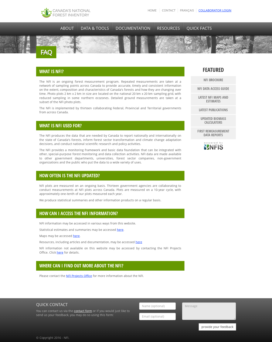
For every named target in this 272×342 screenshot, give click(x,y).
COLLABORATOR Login (214, 10)
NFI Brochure (213, 80)
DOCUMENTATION (133, 28)
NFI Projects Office (79, 276)
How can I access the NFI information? (78, 213)
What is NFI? (51, 71)
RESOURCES (168, 28)
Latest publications (213, 110)
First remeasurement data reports (213, 133)
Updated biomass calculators (213, 120)
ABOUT (67, 28)
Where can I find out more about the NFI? (81, 265)
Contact (169, 10)
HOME (152, 10)
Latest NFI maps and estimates (213, 99)
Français (187, 10)
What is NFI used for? (60, 125)
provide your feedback (217, 327)
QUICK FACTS (199, 28)
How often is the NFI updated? (69, 175)
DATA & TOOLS (95, 28)
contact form (83, 311)
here (120, 230)
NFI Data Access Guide (213, 88)
